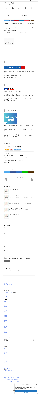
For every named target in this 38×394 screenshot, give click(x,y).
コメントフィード (6, 362)
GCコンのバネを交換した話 (13, 189)
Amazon (7, 149)
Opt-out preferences (26, 392)
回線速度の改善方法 (7, 372)
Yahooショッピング (17, 149)
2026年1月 (5, 301)
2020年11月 (6, 320)
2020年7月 (5, 322)
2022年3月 (5, 310)
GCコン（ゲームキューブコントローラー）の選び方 (11, 377)
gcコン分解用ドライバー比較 (8, 284)
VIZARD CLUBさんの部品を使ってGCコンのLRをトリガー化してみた (20, 195)
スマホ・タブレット (7, 354)
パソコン (5, 349)
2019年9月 (5, 332)
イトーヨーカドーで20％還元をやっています (16, 208)
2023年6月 (5, 306)
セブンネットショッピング (9, 43)
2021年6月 (5, 315)
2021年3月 (5, 316)
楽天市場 (11, 149)
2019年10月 (6, 331)
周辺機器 (5, 352)
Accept (26, 390)
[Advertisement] (19, 53)
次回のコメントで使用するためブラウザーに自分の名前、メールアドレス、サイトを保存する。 (17, 258)
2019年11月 (6, 330)
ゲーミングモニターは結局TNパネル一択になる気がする (12, 381)
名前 (5, 246)
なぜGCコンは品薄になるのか (14, 214)
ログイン (5, 360)
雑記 (8, 10)
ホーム (5, 10)
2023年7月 (5, 305)
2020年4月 (5, 325)
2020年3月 (5, 326)
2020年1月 (5, 327)
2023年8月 (5, 304)
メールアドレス (6, 250)
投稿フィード (6, 361)
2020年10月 (6, 321)
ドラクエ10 (5, 353)
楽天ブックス (7, 42)
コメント (5, 237)
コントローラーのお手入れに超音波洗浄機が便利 (11, 379)
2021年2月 (5, 317)
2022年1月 (5, 311)
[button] (36, 384)
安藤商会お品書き (6, 283)
